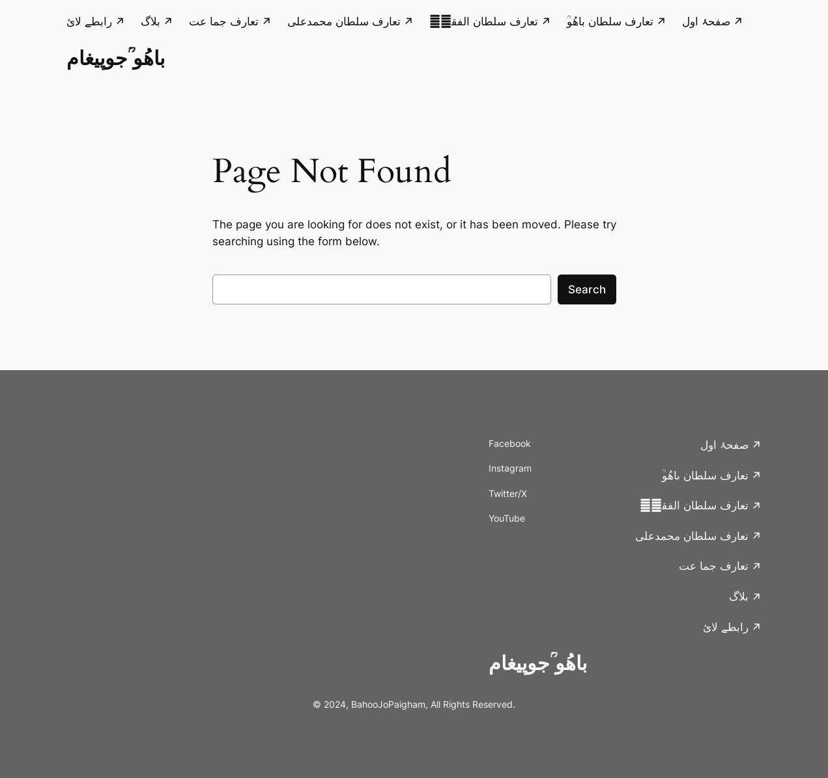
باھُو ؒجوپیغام (115, 58)
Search (587, 289)
